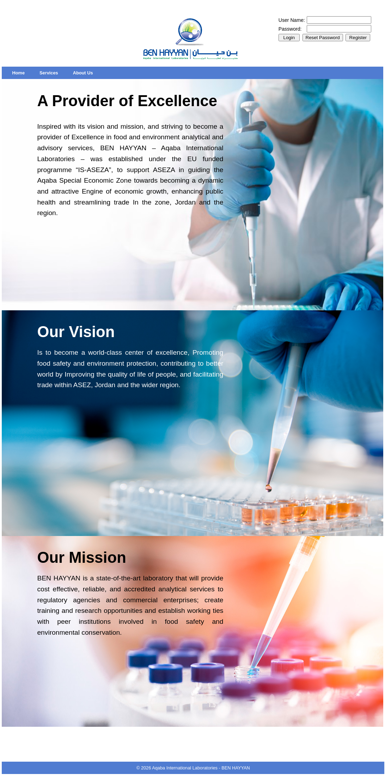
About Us (83, 72)
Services (48, 72)
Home (18, 72)
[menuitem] (18, 73)
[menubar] (52, 73)
